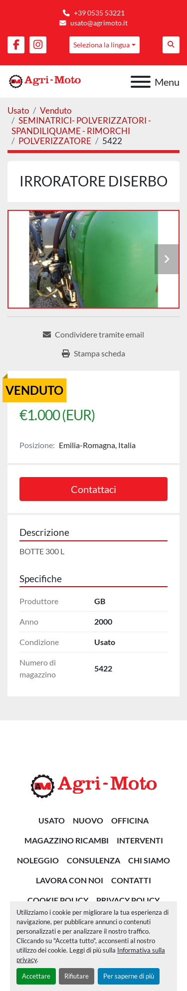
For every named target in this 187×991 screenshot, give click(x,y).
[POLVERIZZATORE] (54, 141)
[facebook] (15, 44)
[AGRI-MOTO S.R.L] (94, 785)
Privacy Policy (128, 900)
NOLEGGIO (38, 860)
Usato (51, 820)
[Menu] (141, 82)
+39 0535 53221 (99, 13)
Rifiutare (76, 976)
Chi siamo (149, 860)
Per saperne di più (128, 976)
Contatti (131, 880)
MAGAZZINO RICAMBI (66, 840)
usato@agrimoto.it (99, 23)
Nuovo (88, 820)
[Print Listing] (93, 353)
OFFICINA (130, 820)
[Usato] (18, 110)
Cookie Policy (57, 900)
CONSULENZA (93, 860)
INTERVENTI (140, 840)
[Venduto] (55, 110)
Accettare (36, 976)
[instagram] (37, 44)
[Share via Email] (93, 334)
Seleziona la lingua (101, 44)
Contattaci (93, 489)
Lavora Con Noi (69, 880)
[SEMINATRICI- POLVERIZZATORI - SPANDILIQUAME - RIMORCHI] (81, 125)
